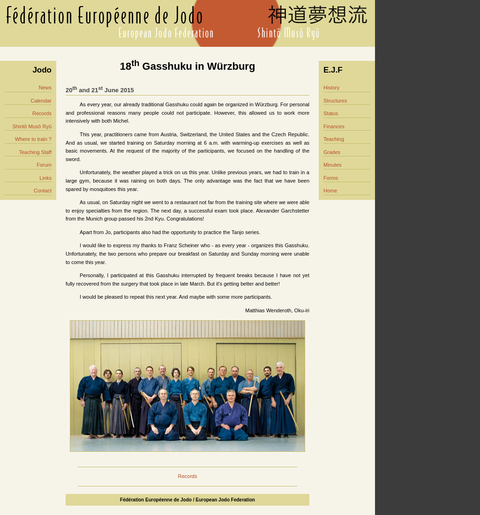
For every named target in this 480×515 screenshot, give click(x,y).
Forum (44, 165)
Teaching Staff (35, 152)
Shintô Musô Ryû (32, 126)
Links (45, 178)
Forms (330, 178)
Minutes (332, 165)
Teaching (333, 139)
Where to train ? (33, 139)
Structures (335, 100)
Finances (334, 126)
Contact (43, 190)
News (45, 87)
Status (330, 113)
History (331, 87)
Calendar (41, 100)
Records (42, 113)
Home (330, 190)
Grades (331, 152)
